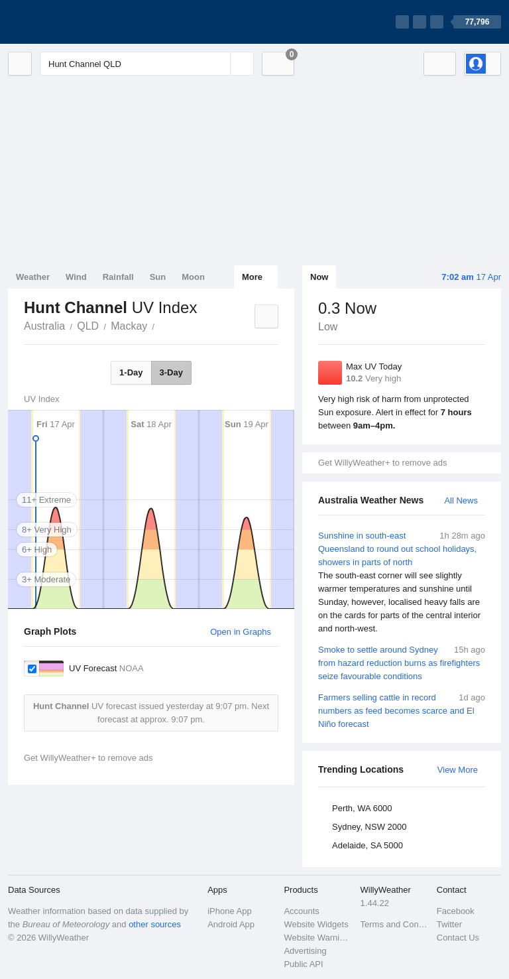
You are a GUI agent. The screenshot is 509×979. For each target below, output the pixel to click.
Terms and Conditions (395, 924)
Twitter (449, 924)
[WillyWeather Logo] (70, 22)
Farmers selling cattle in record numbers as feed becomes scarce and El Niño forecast (401, 710)
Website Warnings (318, 938)
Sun (158, 277)
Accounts (301, 911)
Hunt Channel (161, 325)
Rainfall (118, 277)
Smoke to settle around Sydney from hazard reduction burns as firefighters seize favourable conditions (401, 662)
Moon (193, 277)
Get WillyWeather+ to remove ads (382, 463)
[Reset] (218, 63)
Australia (44, 326)
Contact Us (458, 938)
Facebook (456, 911)
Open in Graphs (240, 632)
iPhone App (229, 911)
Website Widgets (316, 924)
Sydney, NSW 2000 (369, 827)
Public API (303, 964)
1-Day (130, 372)
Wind (76, 277)
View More (457, 770)
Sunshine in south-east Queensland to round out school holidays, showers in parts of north (401, 582)
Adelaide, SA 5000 (367, 845)
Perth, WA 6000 (362, 808)
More (252, 277)
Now (319, 277)
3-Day (171, 372)
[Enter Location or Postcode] (147, 64)
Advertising (305, 951)
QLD (88, 326)
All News (461, 500)
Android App (230, 924)
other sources (155, 924)
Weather (33, 277)
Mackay (129, 326)
